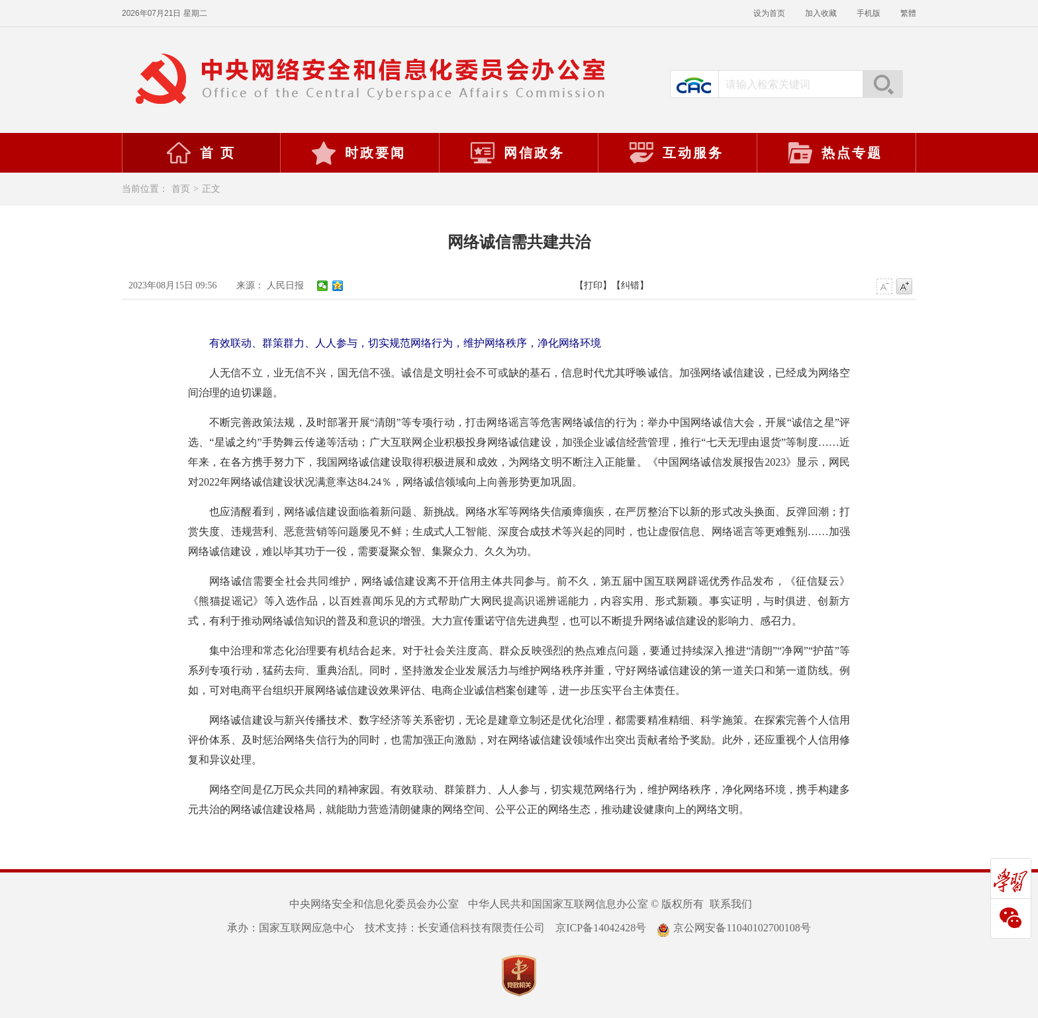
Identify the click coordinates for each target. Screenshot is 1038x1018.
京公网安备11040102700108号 (733, 927)
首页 (180, 189)
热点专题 (834, 153)
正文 (211, 189)
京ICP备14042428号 (600, 927)
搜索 (882, 84)
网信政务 (517, 153)
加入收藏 (821, 13)
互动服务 (676, 153)
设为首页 (769, 13)
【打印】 (593, 285)
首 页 (200, 153)
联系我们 (731, 904)
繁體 (908, 13)
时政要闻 (358, 153)
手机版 (868, 13)
